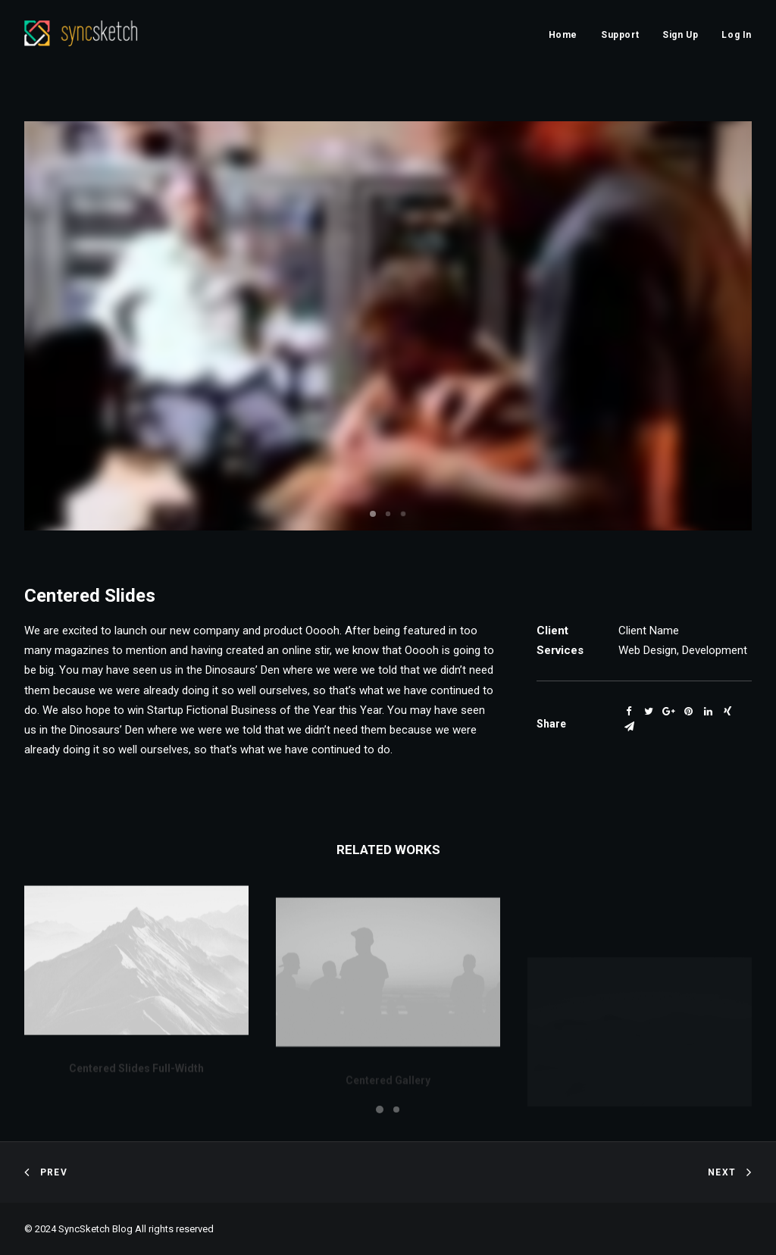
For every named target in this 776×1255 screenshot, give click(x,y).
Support (620, 35)
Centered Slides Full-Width (136, 1082)
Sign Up (680, 35)
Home (563, 35)
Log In (736, 35)
